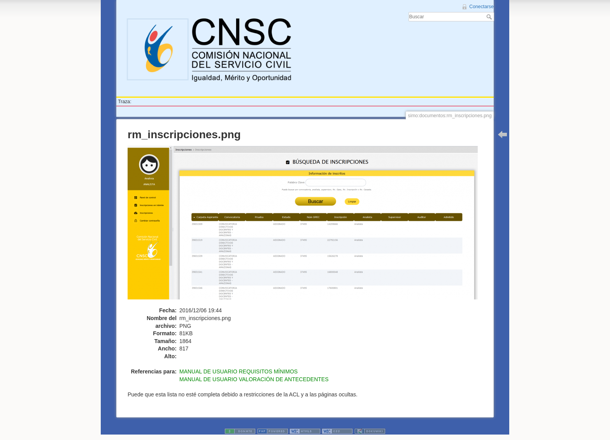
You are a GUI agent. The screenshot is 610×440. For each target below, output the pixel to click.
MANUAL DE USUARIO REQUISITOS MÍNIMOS (238, 371)
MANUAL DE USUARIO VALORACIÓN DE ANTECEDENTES (254, 379)
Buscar (490, 16)
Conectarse (481, 6)
